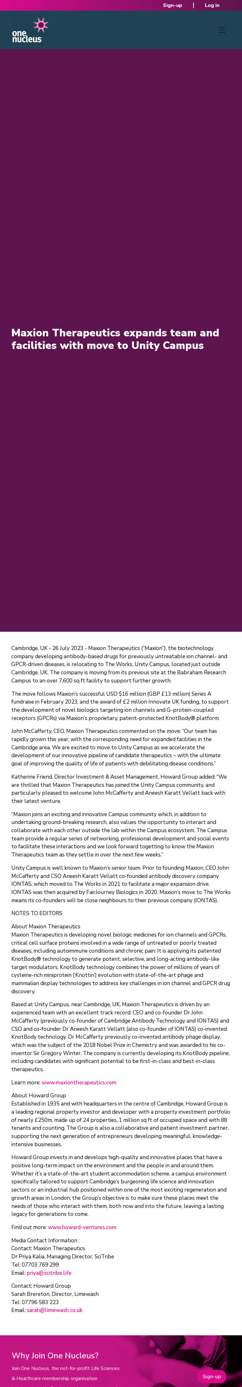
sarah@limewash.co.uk (55, 1310)
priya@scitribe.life (49, 1273)
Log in (212, 5)
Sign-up (172, 5)
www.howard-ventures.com (82, 1227)
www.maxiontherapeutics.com (79, 1082)
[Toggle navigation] (222, 30)
